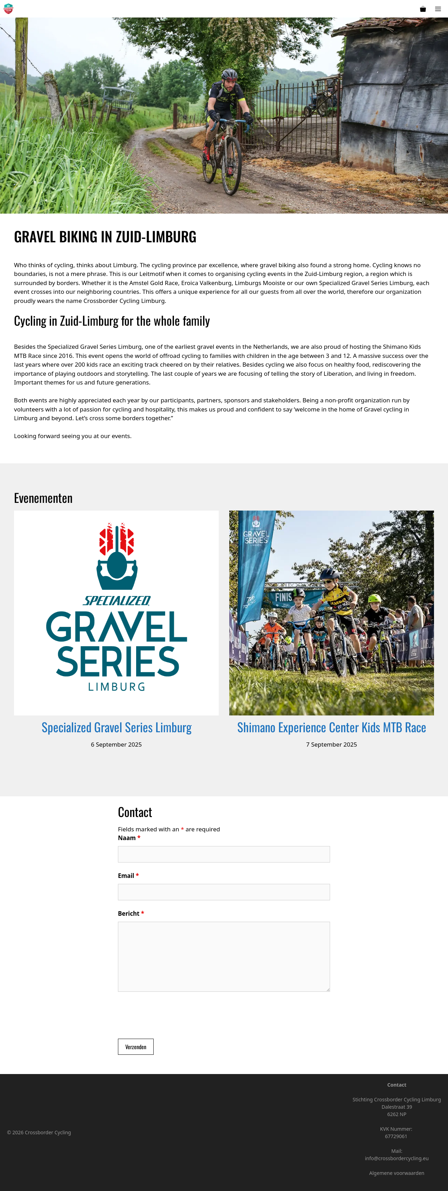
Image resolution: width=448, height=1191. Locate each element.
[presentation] (171, 1016)
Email (128, 876)
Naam (129, 838)
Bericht (131, 913)
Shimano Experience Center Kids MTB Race (331, 727)
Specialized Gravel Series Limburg (116, 727)
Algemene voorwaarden (396, 1173)
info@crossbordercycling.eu (397, 1158)
